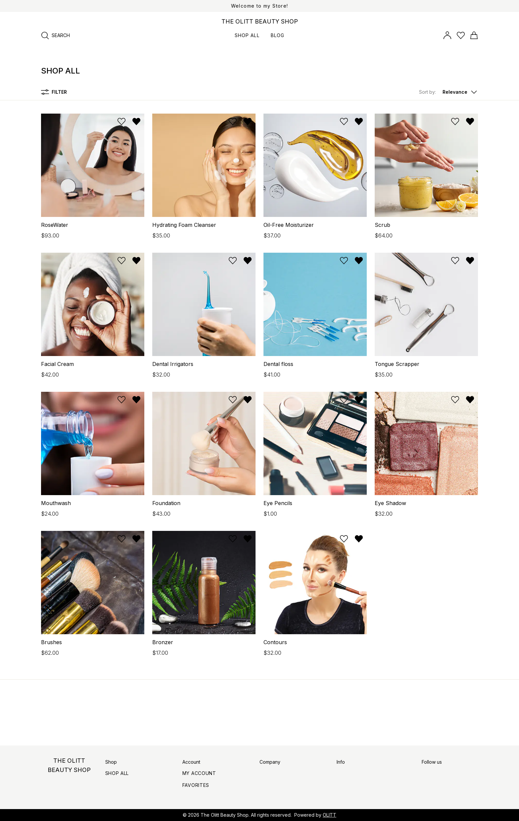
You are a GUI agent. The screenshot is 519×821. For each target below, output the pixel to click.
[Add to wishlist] (121, 121)
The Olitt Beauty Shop (225, 815)
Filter (54, 92)
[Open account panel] (447, 35)
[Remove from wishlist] (136, 121)
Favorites (195, 785)
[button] (448, 92)
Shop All (117, 773)
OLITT (329, 815)
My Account (199, 773)
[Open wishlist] (461, 35)
